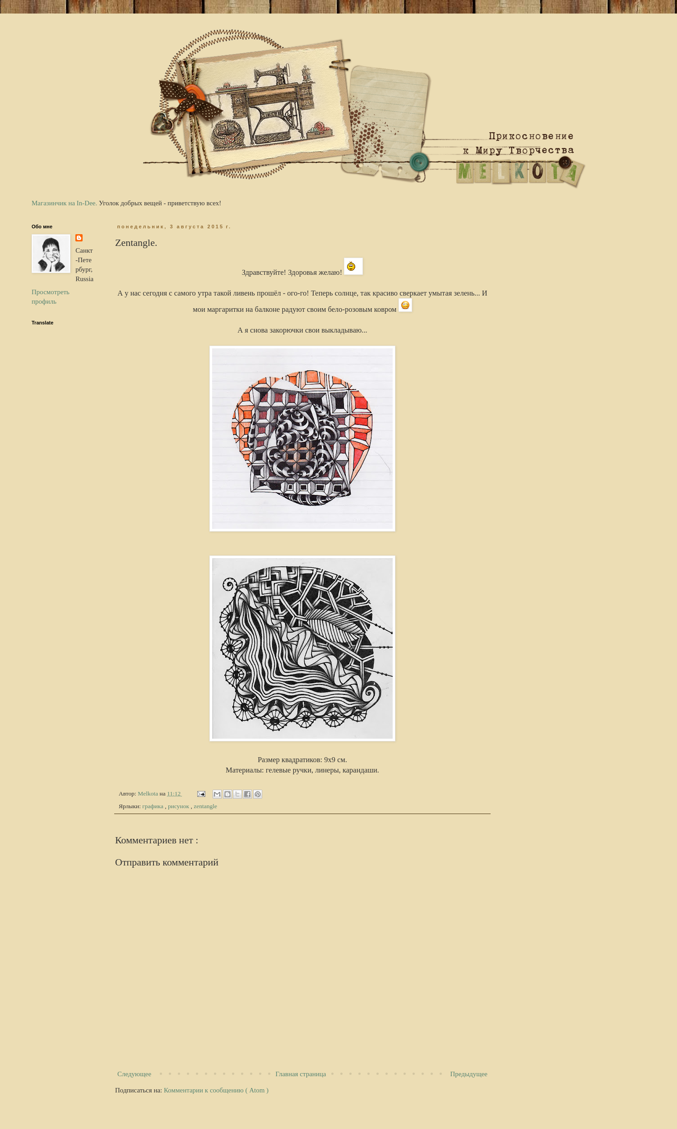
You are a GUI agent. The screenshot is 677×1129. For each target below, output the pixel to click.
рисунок (179, 806)
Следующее (134, 1074)
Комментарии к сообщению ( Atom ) (216, 1090)
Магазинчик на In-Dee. (64, 203)
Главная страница (300, 1074)
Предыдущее (469, 1074)
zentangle (205, 806)
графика (153, 806)
